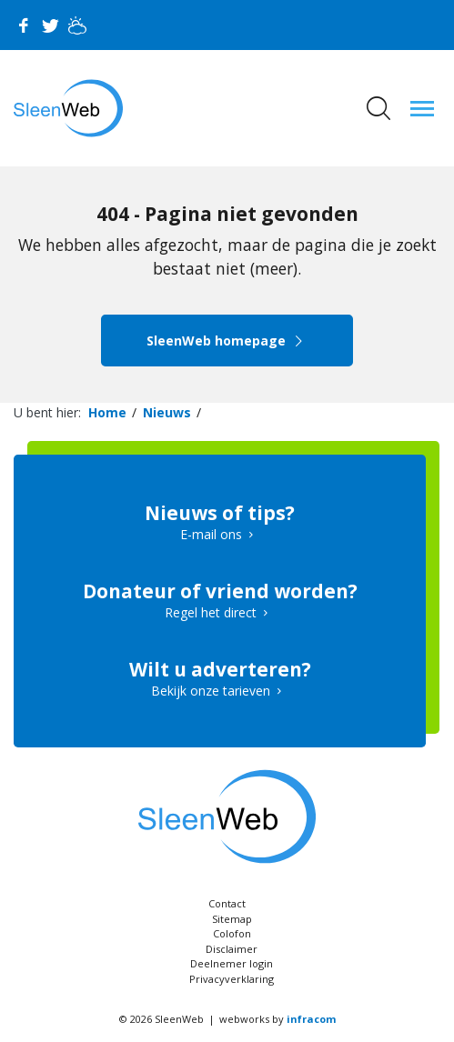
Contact (227, 903)
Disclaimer (231, 949)
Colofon (232, 933)
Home (107, 412)
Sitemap (232, 919)
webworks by (277, 1019)
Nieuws (167, 412)
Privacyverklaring (231, 979)
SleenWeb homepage (227, 340)
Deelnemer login (231, 963)
